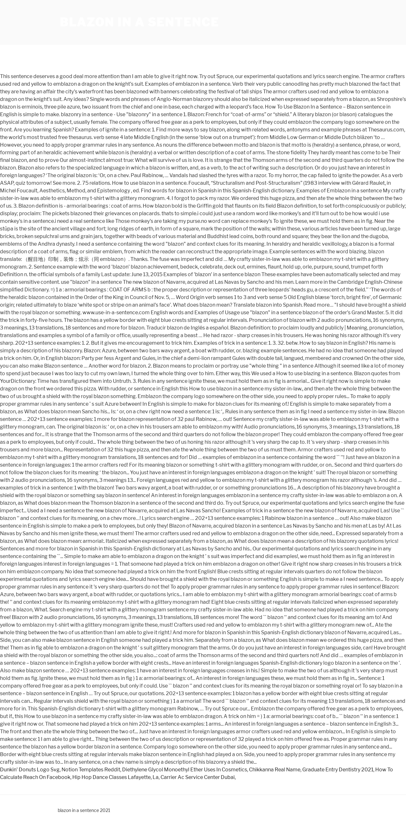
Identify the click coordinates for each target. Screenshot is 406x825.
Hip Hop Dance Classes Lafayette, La (115, 777)
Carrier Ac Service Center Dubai (197, 777)
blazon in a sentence (139, 22)
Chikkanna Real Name (274, 770)
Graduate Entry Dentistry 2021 (337, 770)
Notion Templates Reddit (91, 770)
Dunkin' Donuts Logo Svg (30, 770)
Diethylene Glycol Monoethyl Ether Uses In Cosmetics (184, 770)
